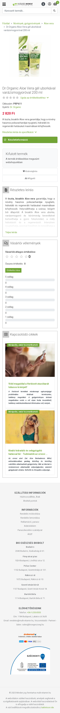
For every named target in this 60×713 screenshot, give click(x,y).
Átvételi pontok (30, 501)
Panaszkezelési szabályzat (30, 530)
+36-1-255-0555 (34, 612)
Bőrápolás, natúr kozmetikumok (23, 345)
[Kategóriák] (4, 4)
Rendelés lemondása (30, 518)
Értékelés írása (13, 270)
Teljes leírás (11, 232)
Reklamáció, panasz (30, 522)
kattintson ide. (47, 707)
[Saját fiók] (49, 4)
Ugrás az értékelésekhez (34, 97)
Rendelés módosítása (30, 514)
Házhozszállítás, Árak (30, 497)
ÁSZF (30, 534)
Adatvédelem (30, 526)
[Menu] (43, 4)
